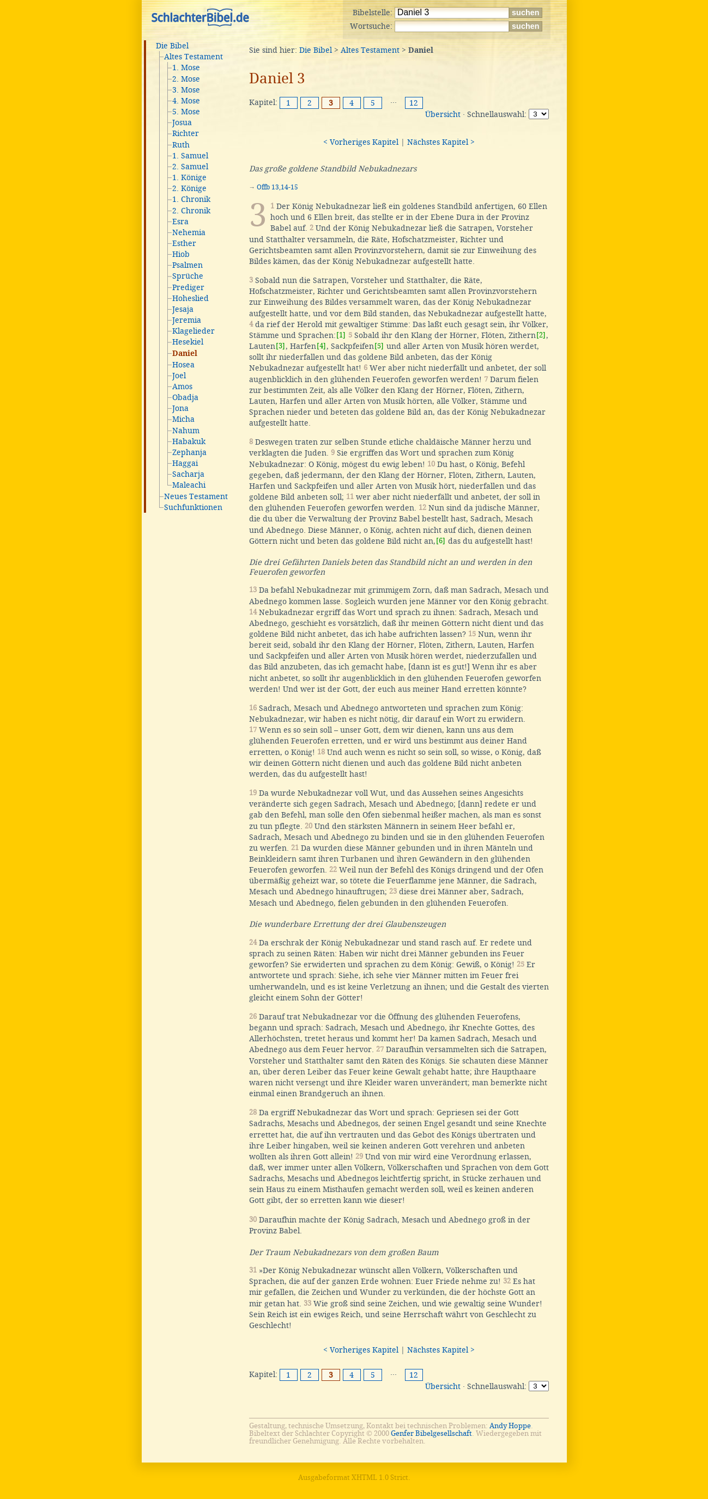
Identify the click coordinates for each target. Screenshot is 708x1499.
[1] (341, 335)
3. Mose (186, 89)
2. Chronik (191, 210)
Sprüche (187, 276)
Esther (184, 243)
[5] (379, 346)
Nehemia (188, 232)
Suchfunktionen (193, 507)
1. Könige (189, 177)
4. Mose (186, 100)
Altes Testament (193, 56)
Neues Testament (196, 496)
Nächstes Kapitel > (441, 142)
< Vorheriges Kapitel (360, 142)
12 (413, 103)
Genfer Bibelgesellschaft (431, 1433)
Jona (180, 408)
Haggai (185, 463)
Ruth (181, 144)
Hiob (181, 254)
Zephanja (189, 452)
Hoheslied (190, 298)
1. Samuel (190, 155)
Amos (182, 386)
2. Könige (189, 188)
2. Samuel (190, 166)
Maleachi (188, 485)
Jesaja (182, 309)
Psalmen (187, 265)
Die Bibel (172, 45)
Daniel (184, 353)
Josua (182, 122)
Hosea (183, 364)
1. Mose (186, 67)
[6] (440, 541)
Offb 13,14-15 (277, 187)
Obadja (185, 397)
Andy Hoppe (510, 1426)
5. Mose (186, 111)
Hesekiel (187, 341)
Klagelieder (193, 331)
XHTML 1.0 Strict (380, 1477)
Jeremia (186, 320)
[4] (321, 346)
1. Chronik (191, 199)
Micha (183, 419)
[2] (541, 335)
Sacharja (188, 474)
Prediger (188, 287)
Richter (185, 133)
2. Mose (186, 79)
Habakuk (188, 441)
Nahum (185, 430)
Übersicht (443, 114)
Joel (179, 375)
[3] (280, 346)
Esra (180, 221)
